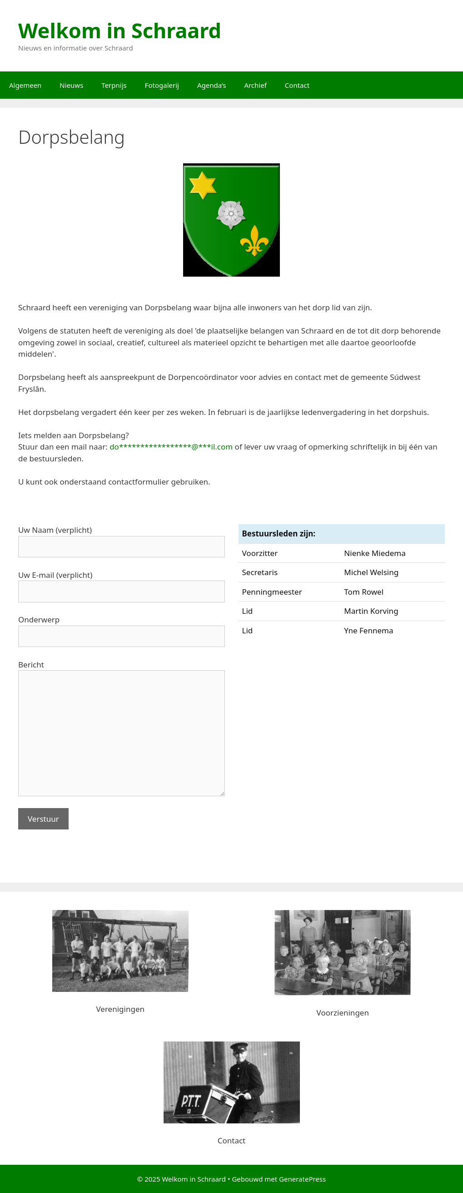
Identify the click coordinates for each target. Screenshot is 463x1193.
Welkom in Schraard (119, 30)
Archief (255, 85)
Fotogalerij (162, 85)
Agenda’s (211, 85)
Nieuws (71, 85)
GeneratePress (302, 1178)
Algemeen (25, 85)
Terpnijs (113, 85)
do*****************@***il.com (171, 446)
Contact (297, 85)
